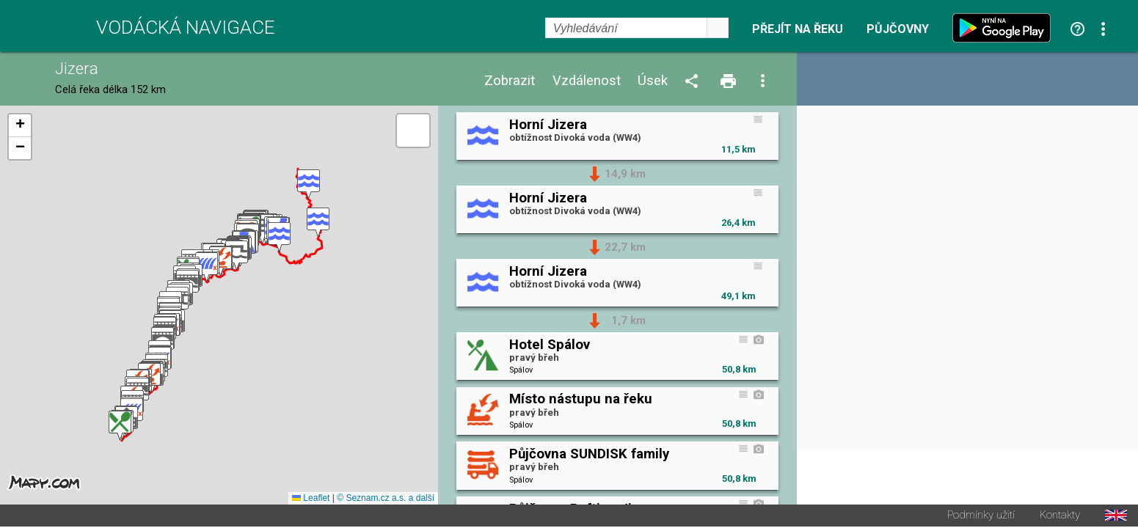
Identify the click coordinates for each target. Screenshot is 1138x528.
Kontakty (1060, 516)
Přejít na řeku (797, 29)
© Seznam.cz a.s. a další (385, 499)
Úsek (653, 81)
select (717, 27)
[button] (308, 185)
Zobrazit (509, 81)
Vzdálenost (586, 81)
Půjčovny (898, 29)
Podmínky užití (981, 516)
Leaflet (310, 499)
